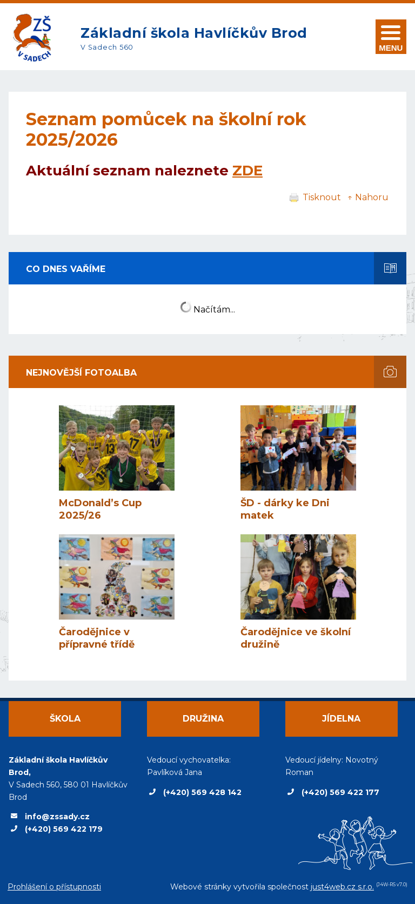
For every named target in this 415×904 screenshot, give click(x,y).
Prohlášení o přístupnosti (54, 887)
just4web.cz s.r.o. (342, 887)
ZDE (247, 170)
